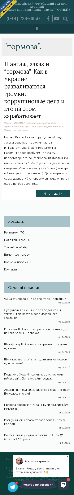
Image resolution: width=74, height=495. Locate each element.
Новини (7, 123)
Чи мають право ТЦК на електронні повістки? (35, 298)
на (45, 126)
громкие (40, 123)
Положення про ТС (17, 239)
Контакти (10, 269)
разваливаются (55, 126)
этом (25, 130)
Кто (41, 126)
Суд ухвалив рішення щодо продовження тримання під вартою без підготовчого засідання (32, 313)
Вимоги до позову (17, 254)
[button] (37, 28)
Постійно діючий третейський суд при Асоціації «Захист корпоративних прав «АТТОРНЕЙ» (37, 6)
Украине (8, 130)
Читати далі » (54, 192)
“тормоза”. (31, 123)
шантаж (17, 130)
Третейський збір (16, 247)
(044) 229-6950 (23, 18)
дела (47, 123)
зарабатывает (11, 126)
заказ (53, 123)
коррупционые (31, 126)
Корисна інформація (18, 262)
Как (22, 126)
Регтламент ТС (14, 232)
